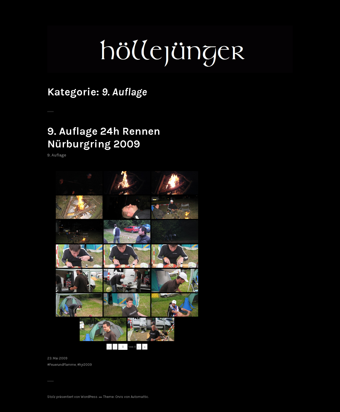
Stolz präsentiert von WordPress (72, 397)
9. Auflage (56, 155)
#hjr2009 (84, 365)
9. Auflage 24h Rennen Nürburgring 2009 (103, 137)
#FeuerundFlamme (61, 365)
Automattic (139, 397)
